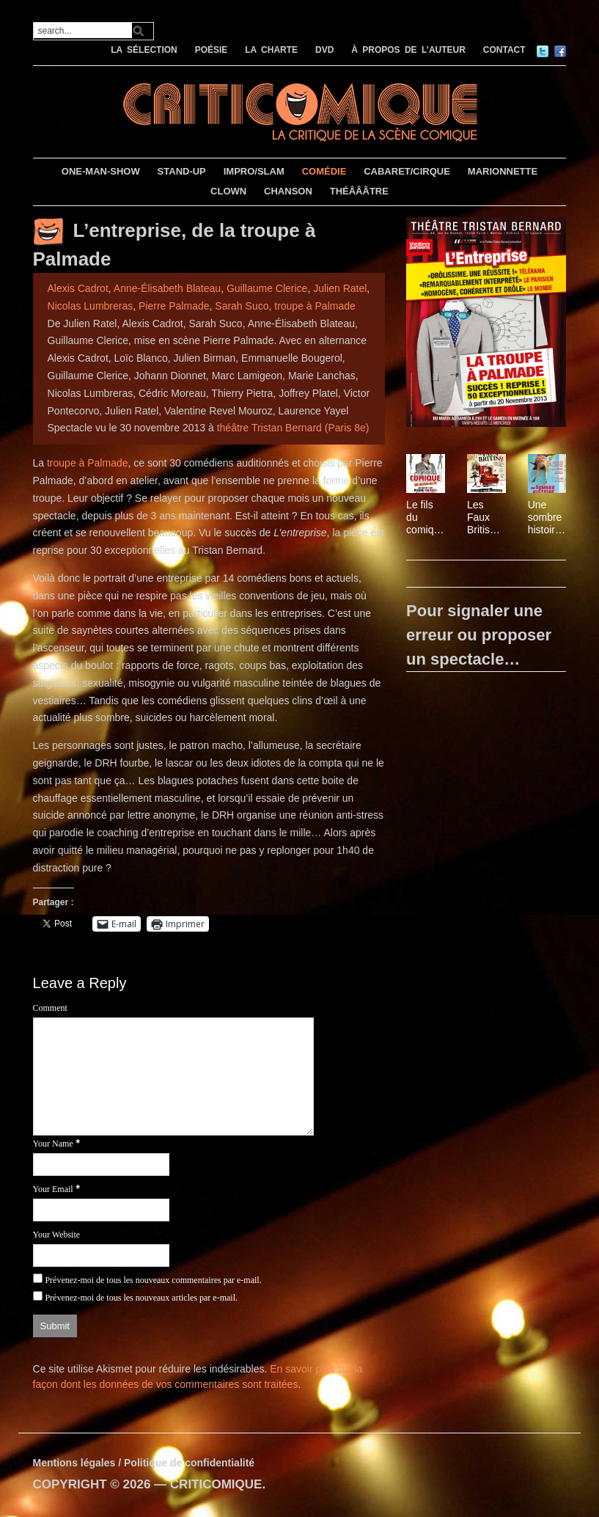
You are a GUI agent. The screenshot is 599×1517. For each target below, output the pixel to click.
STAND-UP (182, 171)
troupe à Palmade (315, 306)
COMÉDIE (324, 171)
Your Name (53, 1143)
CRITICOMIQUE (216, 1484)
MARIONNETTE (502, 171)
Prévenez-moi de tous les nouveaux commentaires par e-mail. (153, 1280)
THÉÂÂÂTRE (359, 191)
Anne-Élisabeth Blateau (167, 288)
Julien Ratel (340, 288)
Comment (50, 1008)
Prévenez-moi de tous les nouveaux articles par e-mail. (141, 1298)
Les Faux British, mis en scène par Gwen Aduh (483, 517)
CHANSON (288, 191)
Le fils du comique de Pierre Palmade (423, 517)
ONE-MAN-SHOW (101, 171)
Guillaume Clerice (267, 288)
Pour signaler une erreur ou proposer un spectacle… (478, 635)
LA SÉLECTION (144, 50)
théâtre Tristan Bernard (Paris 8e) (293, 428)
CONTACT (504, 50)
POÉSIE (211, 50)
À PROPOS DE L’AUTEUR (408, 50)
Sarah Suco (241, 306)
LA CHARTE (271, 50)
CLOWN (228, 191)
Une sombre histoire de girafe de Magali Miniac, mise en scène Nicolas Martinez (546, 517)
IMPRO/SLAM (254, 171)
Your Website (57, 1234)
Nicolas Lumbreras (90, 306)
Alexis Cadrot (78, 288)
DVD (324, 50)
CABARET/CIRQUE (407, 171)
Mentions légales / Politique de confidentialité (144, 1463)
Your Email (53, 1189)
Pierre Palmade (174, 306)
